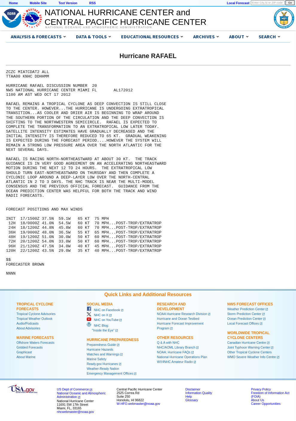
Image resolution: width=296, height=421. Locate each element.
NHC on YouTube (102, 320)
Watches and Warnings (103, 354)
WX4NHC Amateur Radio (175, 362)
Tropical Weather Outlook (34, 318)
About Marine (25, 357)
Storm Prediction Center (244, 314)
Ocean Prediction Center (244, 318)
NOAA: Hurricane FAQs (173, 352)
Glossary (191, 400)
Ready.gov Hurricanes (102, 364)
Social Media (100, 304)
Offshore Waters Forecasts (35, 342)
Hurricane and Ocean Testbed (178, 318)
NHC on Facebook (103, 310)
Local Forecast (238, 3)
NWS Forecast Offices (250, 304)
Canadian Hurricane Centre (246, 342)
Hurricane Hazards (100, 349)
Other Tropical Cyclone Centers (249, 352)
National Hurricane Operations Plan (182, 357)
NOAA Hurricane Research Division (182, 314)
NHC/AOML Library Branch (176, 347)
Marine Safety (96, 359)
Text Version (68, 3)
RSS (92, 3)
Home (13, 3)
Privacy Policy (261, 389)
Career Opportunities (265, 403)
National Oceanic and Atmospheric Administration (98, 27)
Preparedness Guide (101, 344)
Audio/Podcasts (27, 323)
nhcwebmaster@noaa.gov (75, 412)
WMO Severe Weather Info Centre (251, 357)
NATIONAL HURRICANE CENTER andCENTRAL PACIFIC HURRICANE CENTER (125, 17)
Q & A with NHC (168, 342)
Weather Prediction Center (246, 309)
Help (188, 396)
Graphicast (24, 352)
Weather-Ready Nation (103, 368)
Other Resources (175, 338)
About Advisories (28, 328)
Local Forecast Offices (243, 323)
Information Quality (198, 393)
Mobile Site (38, 3)
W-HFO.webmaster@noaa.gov (138, 403)
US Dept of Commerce (73, 389)
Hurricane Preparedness (113, 340)
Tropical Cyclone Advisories (36, 314)
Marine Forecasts (35, 338)
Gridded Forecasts (29, 347)
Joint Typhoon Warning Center (248, 347)
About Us (257, 400)
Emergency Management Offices (110, 373)
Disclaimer (192, 389)
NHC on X (97, 315)
